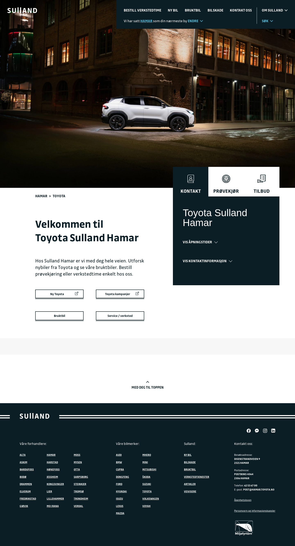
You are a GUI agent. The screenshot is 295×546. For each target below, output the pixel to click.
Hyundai (121, 491)
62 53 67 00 (250, 485)
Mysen (78, 462)
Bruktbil (193, 10)
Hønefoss (53, 469)
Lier (49, 491)
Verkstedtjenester (196, 476)
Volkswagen (150, 498)
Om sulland (275, 10)
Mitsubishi (149, 469)
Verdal (78, 506)
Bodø (23, 476)
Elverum (25, 491)
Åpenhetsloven (242, 500)
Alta (23, 454)
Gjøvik (24, 506)
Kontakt (190, 184)
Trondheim (81, 498)
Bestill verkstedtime (142, 10)
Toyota (147, 491)
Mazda (120, 513)
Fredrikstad (28, 498)
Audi (119, 454)
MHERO (146, 454)
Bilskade (215, 10)
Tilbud (262, 184)
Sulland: (190, 444)
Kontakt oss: (243, 444)
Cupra (120, 469)
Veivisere (190, 491)
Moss (77, 454)
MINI (145, 462)
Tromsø (79, 491)
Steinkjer (80, 484)
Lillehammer (55, 498)
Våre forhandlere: (33, 444)
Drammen (26, 484)
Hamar (41, 196)
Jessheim (52, 476)
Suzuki (146, 484)
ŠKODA (146, 476)
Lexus (119, 506)
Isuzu (119, 498)
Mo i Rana (53, 506)
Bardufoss (27, 469)
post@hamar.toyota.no (258, 489)
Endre (195, 21)
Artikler (190, 484)
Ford (119, 484)
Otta (77, 469)
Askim (23, 462)
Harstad (52, 462)
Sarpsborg (81, 476)
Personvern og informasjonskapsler (254, 510)
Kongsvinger (55, 484)
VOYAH (146, 506)
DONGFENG (122, 476)
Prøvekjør (226, 184)
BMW (119, 462)
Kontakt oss (241, 10)
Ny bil (173, 10)
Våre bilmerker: (128, 444)
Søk (267, 21)
